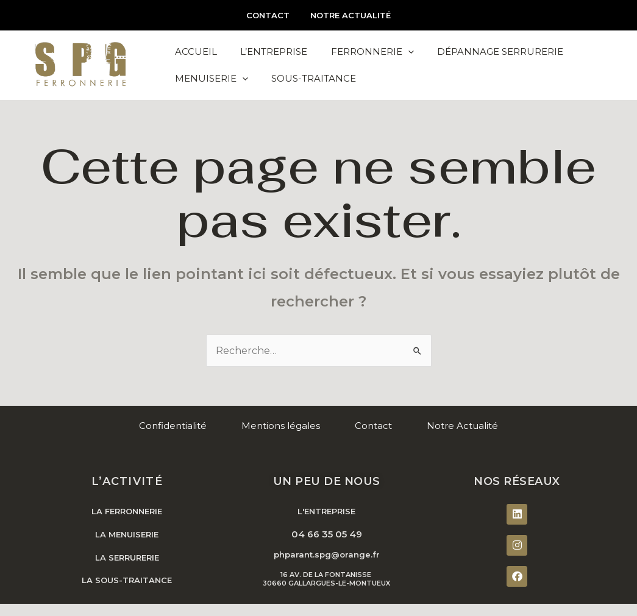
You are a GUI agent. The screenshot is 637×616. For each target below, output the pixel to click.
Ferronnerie (368, 50)
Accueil (195, 50)
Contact (270, 15)
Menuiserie (210, 91)
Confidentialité (173, 436)
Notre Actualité (348, 15)
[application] (404, 50)
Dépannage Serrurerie (495, 50)
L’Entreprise (271, 50)
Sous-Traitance (311, 90)
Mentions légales (280, 436)
